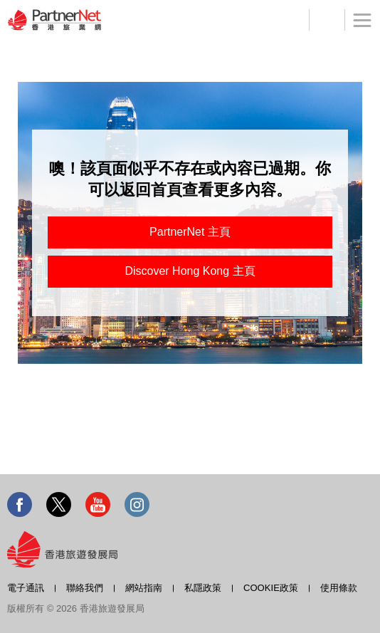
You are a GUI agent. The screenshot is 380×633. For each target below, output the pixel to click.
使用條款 (338, 587)
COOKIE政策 (270, 587)
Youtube (97, 504)
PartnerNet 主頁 (190, 232)
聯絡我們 (84, 587)
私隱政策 (202, 587)
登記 (291, 20)
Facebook (19, 504)
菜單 (357, 27)
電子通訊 (25, 587)
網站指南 (143, 587)
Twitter (58, 504)
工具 (326, 20)
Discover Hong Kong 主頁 (190, 271)
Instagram (137, 504)
